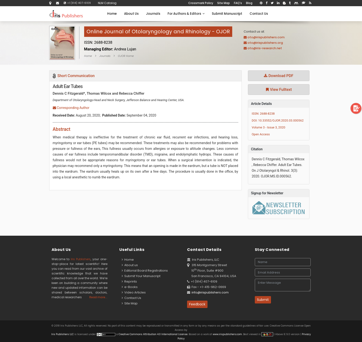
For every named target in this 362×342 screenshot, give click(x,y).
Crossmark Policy (200, 3)
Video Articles (134, 292)
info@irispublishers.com (210, 292)
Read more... (98, 297)
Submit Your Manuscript (141, 276)
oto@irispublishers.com (266, 37)
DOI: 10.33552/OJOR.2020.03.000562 (278, 120)
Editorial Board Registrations (145, 270)
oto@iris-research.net (264, 48)
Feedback (197, 304)
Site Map (223, 3)
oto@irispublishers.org (265, 42)
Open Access (261, 134)
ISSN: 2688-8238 (263, 113)
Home (112, 13)
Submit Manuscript (227, 13)
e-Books (130, 287)
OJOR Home (126, 56)
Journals (153, 13)
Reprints (129, 281)
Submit (263, 299)
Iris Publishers (81, 259)
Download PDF (278, 75)
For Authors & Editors (186, 13)
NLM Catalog (107, 3)
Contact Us (259, 13)
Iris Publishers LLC (62, 334)
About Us (131, 13)
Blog (249, 3)
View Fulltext (278, 89)
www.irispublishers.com (227, 334)
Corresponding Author (71, 108)
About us (130, 265)
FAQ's (238, 3)
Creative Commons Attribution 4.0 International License (153, 334)
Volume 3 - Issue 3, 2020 (268, 127)
